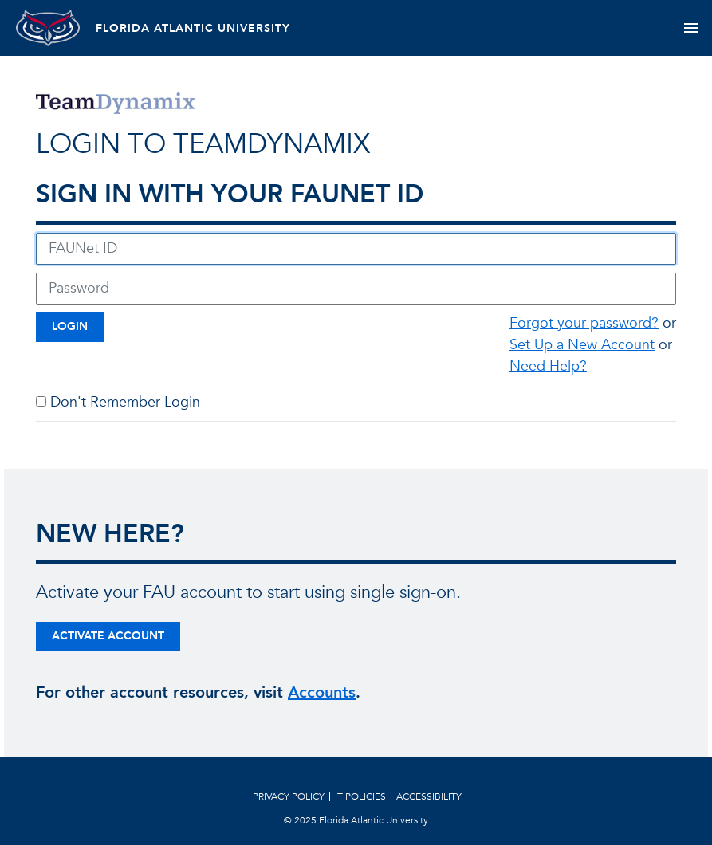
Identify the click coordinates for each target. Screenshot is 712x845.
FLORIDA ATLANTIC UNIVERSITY (193, 28)
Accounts (322, 692)
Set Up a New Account (582, 345)
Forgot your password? (584, 323)
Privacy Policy (289, 796)
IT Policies (360, 796)
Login (70, 326)
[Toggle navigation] (691, 28)
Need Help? (548, 366)
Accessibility (429, 796)
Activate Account (108, 635)
